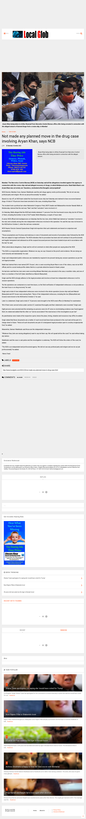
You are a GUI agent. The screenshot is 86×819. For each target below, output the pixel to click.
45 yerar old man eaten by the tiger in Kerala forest (27, 740)
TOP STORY (12, 132)
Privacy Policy (57, 810)
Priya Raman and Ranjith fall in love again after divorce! (28, 793)
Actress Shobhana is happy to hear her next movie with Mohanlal (33, 767)
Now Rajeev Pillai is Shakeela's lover (21, 714)
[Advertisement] (43, 15)
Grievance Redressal (58, 811)
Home (4, 132)
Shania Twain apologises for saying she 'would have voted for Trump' (34, 688)
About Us (42, 810)
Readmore (12, 695)
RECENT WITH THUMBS (13, 601)
